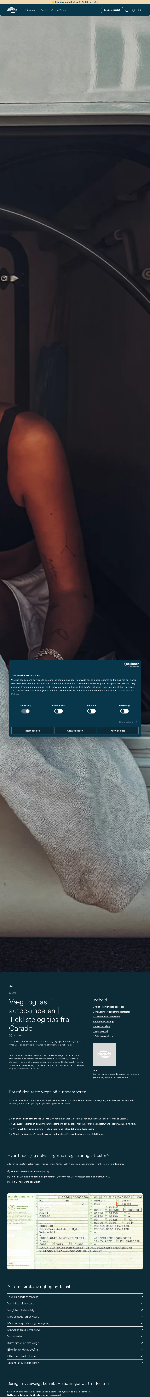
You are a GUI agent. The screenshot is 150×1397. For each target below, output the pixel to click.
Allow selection (75, 730)
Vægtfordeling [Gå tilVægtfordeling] (102, 1026)
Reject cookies (32, 730)
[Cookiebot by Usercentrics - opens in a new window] (126, 664)
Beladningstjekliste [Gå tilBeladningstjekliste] (104, 1036)
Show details (126, 722)
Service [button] (44, 10)
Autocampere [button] (31, 10)
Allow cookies (117, 730)
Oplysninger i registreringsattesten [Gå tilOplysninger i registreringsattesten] (112, 1012)
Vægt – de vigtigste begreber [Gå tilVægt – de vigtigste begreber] (109, 1007)
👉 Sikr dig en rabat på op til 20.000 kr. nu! (75, 2)
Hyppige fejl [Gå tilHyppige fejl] (101, 1031)
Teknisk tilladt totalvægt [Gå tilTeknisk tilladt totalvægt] (107, 1017)
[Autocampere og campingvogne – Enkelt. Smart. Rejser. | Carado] (12, 10)
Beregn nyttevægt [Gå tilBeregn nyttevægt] (104, 1022)
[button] (133, 10)
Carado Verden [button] (58, 10)
